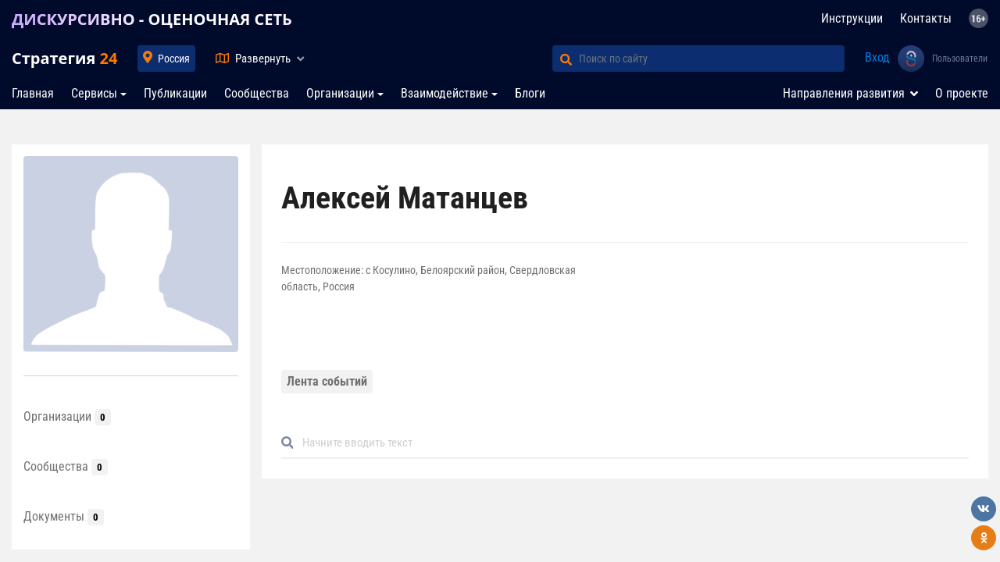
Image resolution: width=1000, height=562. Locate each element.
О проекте (961, 93)
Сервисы (94, 93)
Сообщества (256, 93)
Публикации (175, 93)
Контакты (926, 18)
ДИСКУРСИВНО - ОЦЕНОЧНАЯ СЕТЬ (152, 19)
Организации (340, 93)
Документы (63, 516)
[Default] (631, 443)
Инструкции (852, 18)
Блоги (530, 93)
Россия (174, 58)
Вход (877, 57)
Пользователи (960, 58)
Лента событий (327, 381)
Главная (33, 93)
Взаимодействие (444, 93)
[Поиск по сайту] (712, 58)
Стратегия (64, 58)
